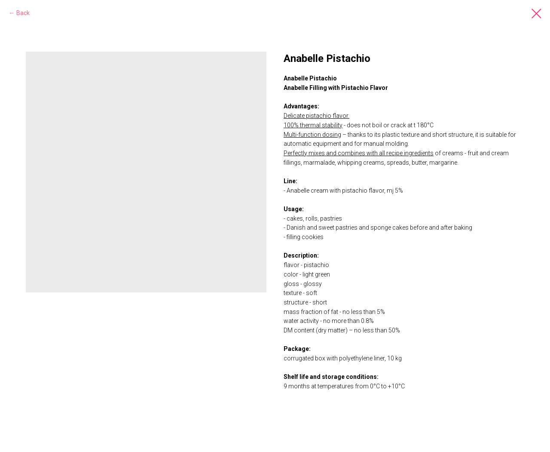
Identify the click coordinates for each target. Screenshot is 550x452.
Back (23, 12)
